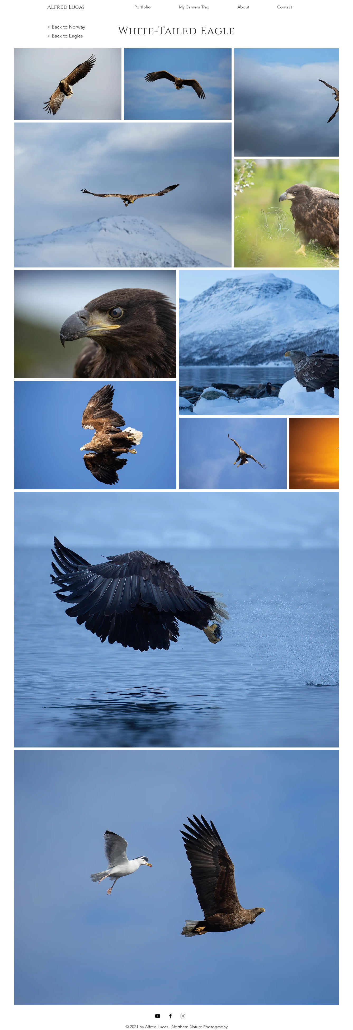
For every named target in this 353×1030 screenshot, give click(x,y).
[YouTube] (157, 1016)
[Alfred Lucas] (65, 7)
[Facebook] (170, 1016)
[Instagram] (183, 1016)
